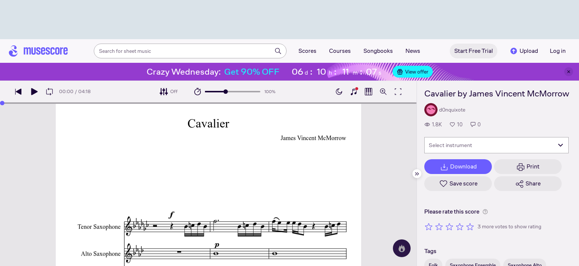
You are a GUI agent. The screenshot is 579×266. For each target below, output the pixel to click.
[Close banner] (568, 71)
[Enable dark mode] (339, 91)
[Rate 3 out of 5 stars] (449, 226)
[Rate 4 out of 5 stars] (459, 226)
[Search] (278, 51)
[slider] (225, 91)
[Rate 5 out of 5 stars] (470, 226)
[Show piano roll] (368, 91)
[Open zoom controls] (383, 91)
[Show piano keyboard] (353, 91)
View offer (412, 72)
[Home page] (38, 51)
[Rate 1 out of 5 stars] (428, 226)
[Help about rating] (485, 211)
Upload (523, 51)
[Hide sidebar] (416, 173)
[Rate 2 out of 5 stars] (439, 226)
